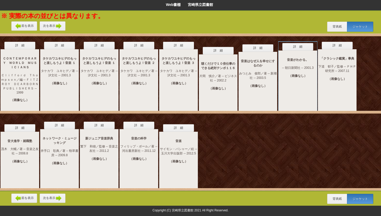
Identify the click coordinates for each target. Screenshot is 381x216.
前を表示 (24, 26)
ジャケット (360, 26)
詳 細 (19, 45)
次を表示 (52, 26)
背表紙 (337, 26)
